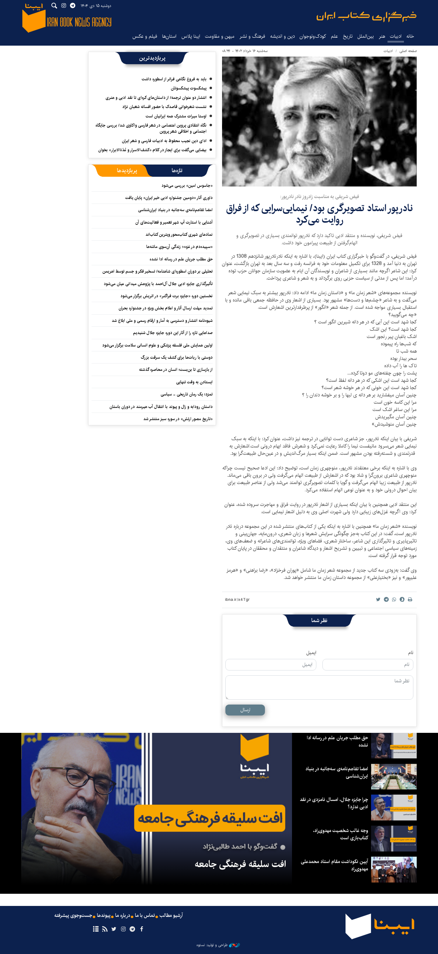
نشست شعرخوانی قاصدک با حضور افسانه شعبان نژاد (164, 106)
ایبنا (366, 16)
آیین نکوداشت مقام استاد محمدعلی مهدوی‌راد (334, 865)
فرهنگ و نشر (252, 36)
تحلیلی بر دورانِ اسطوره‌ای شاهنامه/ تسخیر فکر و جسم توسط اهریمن (158, 271)
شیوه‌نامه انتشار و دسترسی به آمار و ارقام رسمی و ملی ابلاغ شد (162, 320)
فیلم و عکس (144, 36)
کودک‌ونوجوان (313, 36)
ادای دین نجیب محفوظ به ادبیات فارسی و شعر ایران (164, 141)
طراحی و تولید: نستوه (218, 945)
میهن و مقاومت (220, 36)
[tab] (177, 171)
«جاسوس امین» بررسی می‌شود (187, 185)
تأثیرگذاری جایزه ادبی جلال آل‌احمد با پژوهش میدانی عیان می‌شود (158, 283)
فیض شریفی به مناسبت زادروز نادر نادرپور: (319, 197)
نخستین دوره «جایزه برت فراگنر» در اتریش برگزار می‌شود (166, 296)
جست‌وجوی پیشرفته (73, 915)
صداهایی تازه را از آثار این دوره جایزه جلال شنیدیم (173, 332)
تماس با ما (145, 915)
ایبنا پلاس (190, 36)
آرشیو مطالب (171, 915)
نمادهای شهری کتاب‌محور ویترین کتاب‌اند (179, 234)
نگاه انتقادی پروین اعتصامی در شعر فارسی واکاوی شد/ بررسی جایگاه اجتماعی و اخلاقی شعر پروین (151, 128)
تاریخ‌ (348, 36)
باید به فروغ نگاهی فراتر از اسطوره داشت (174, 79)
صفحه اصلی (408, 51)
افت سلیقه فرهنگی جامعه (240, 864)
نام (410, 652)
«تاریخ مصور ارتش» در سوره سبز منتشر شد (178, 419)
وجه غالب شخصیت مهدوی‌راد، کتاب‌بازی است (340, 834)
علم (334, 36)
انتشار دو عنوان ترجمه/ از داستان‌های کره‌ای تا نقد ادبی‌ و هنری (156, 97)
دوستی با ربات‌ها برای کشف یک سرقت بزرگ (177, 357)
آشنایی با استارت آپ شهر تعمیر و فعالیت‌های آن (174, 222)
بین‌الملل (365, 36)
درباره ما (122, 915)
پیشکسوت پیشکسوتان (189, 88)
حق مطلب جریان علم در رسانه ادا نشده (181, 259)
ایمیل (311, 652)
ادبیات (395, 36)
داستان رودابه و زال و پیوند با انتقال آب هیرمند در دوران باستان (161, 406)
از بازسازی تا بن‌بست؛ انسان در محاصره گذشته (176, 369)
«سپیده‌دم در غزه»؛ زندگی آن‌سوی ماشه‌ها (179, 246)
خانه (410, 36)
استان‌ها (169, 36)
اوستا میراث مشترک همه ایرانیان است (176, 116)
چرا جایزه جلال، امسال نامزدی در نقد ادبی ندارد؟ (334, 803)
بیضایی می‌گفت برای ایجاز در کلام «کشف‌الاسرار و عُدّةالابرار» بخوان (152, 150)
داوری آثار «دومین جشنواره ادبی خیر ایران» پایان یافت (169, 197)
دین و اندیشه (282, 36)
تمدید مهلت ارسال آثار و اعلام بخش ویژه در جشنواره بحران (166, 308)
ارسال (245, 710)
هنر (382, 36)
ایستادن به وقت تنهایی (194, 382)
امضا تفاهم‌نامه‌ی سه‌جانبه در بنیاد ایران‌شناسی (175, 210)
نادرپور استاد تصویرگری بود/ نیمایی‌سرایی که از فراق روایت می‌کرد (319, 214)
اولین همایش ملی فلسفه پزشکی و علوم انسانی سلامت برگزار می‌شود (157, 345)
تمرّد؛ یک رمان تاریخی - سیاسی (187, 394)
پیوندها (103, 915)
